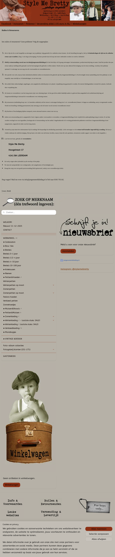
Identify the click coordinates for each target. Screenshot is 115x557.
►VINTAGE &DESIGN (12, 339)
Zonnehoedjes (9, 305)
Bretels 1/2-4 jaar (11, 258)
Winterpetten (9, 281)
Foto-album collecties (13, 345)
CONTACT (7, 230)
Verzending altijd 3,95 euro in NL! (54, 23)
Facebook (6, 23)
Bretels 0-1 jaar (10, 254)
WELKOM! (7, 222)
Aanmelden (68, 251)
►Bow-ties (8, 246)
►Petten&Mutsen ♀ (12, 312)
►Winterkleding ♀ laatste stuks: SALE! (21, 324)
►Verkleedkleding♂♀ (12, 328)
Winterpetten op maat (28, 285)
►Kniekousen (9, 269)
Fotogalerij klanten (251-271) (28, 349)
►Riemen (7, 273)
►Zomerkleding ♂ (28, 316)
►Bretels (7, 250)
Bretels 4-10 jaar (11, 261)
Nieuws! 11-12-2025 (12, 226)
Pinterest (30, 23)
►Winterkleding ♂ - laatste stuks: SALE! (28, 320)
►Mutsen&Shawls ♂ (12, 308)
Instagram (18, 23)
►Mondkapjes (9, 332)
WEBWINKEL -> (10, 238)
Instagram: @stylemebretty (75, 269)
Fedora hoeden (10, 297)
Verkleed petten (10, 301)
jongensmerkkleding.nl (70, 260)
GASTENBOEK (9, 356)
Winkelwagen (79, 23)
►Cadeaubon (9, 242)
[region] (43, 542)
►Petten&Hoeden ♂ (12, 277)
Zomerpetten (9, 289)
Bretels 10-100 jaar (12, 265)
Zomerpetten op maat (28, 293)
